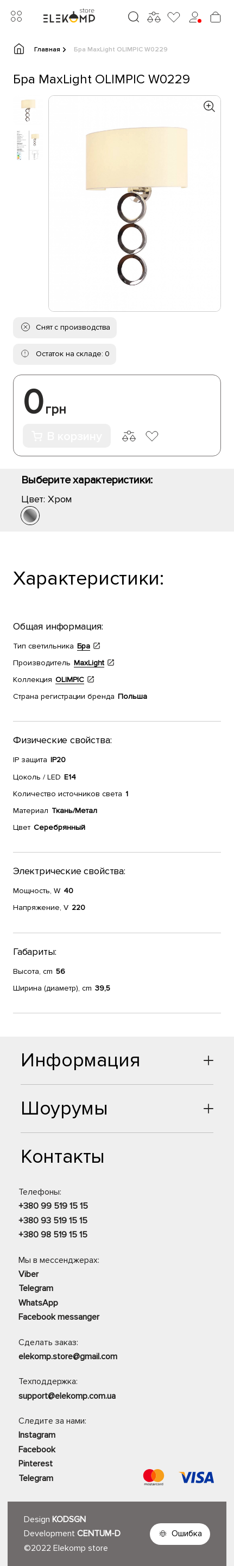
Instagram (36, 1435)
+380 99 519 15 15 (53, 1206)
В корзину (66, 436)
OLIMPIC (69, 679)
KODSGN (69, 1519)
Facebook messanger (58, 1317)
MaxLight (89, 662)
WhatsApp (38, 1303)
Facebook (36, 1449)
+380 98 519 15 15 (52, 1234)
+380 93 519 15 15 (52, 1220)
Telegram (35, 1288)
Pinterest (35, 1463)
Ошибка (187, 1533)
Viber (28, 1274)
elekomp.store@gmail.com (67, 1356)
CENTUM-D (99, 1533)
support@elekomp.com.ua (67, 1396)
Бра (83, 646)
